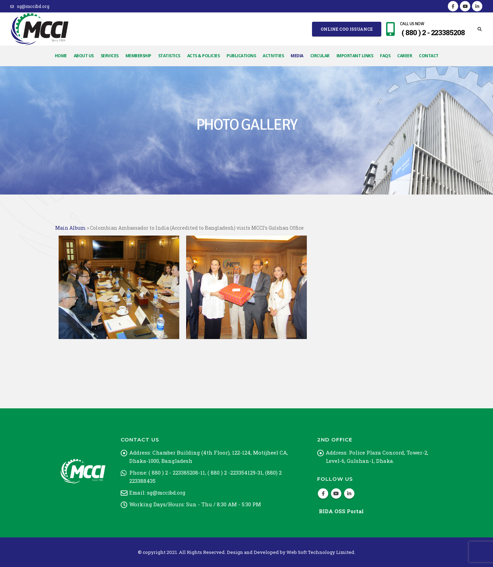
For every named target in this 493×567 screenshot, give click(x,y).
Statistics (169, 56)
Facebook (323, 493)
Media (297, 56)
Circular (320, 56)
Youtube (336, 493)
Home (61, 56)
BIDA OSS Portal (341, 511)
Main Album (70, 228)
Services (110, 56)
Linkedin (349, 493)
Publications (241, 56)
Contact (429, 56)
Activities (273, 56)
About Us (84, 56)
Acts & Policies (203, 56)
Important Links (354, 56)
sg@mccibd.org (29, 6)
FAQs (385, 56)
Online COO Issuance (347, 29)
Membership (138, 56)
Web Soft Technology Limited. (320, 552)
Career (404, 56)
